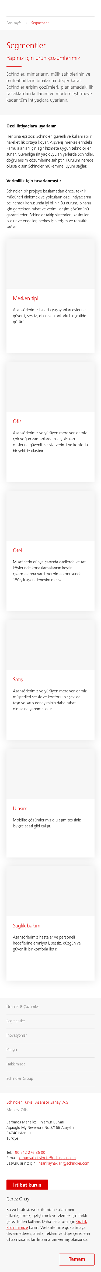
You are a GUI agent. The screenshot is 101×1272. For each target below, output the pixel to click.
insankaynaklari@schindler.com (63, 1164)
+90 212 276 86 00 (29, 1153)
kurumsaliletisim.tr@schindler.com (47, 1158)
